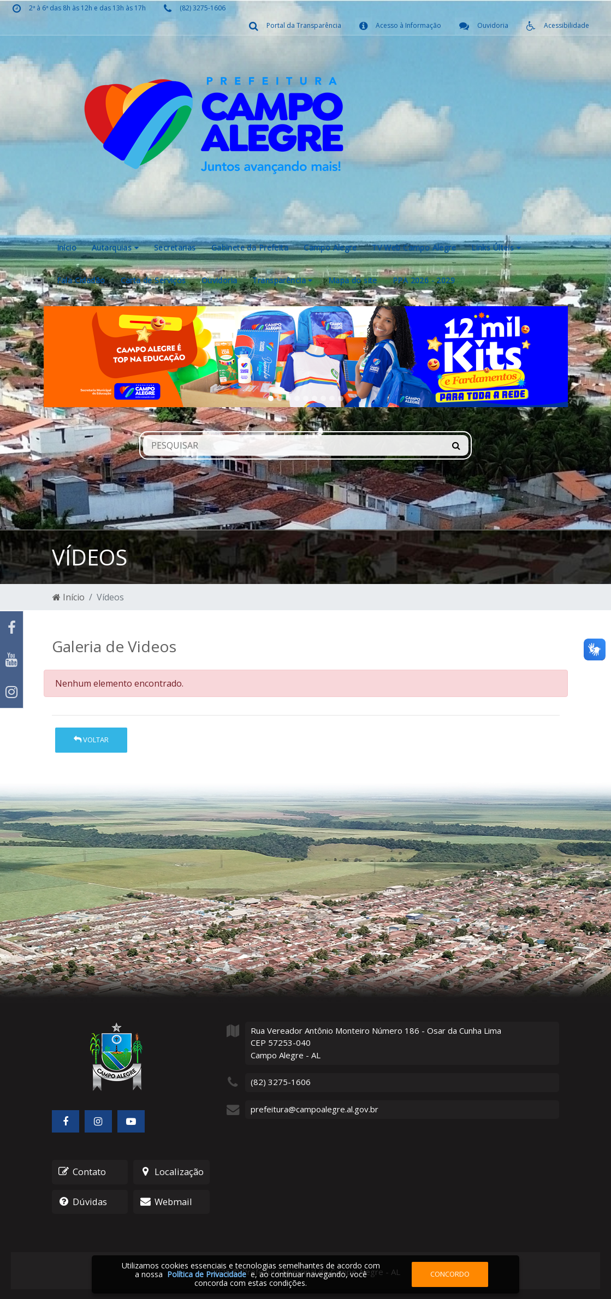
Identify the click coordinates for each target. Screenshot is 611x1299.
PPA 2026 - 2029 (424, 280)
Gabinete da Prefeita (249, 247)
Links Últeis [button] (496, 247)
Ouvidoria (219, 280)
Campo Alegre (330, 247)
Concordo (450, 1274)
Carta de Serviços (153, 280)
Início (67, 247)
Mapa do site (352, 280)
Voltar (91, 739)
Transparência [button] (282, 280)
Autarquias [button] (115, 247)
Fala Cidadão (81, 280)
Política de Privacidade (206, 1274)
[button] (83, 356)
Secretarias (175, 247)
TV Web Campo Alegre (414, 247)
